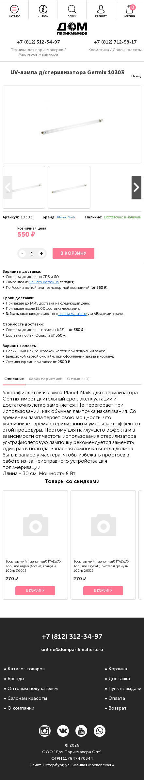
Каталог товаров (26, 669)
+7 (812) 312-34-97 (38, 42)
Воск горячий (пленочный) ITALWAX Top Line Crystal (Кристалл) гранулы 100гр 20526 (101, 566)
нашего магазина (44, 282)
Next (136, 187)
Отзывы (78, 379)
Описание (14, 379)
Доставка (119, 678)
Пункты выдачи (124, 688)
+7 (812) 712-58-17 (115, 42)
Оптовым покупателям (33, 688)
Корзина (117, 669)
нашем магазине (72, 314)
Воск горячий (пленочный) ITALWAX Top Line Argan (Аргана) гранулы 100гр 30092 (33, 566)
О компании (21, 708)
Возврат (117, 708)
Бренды (16, 678)
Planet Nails (66, 217)
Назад (136, 76)
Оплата (116, 698)
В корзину (73, 253)
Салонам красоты (27, 698)
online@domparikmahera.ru (72, 649)
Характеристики (45, 379)
